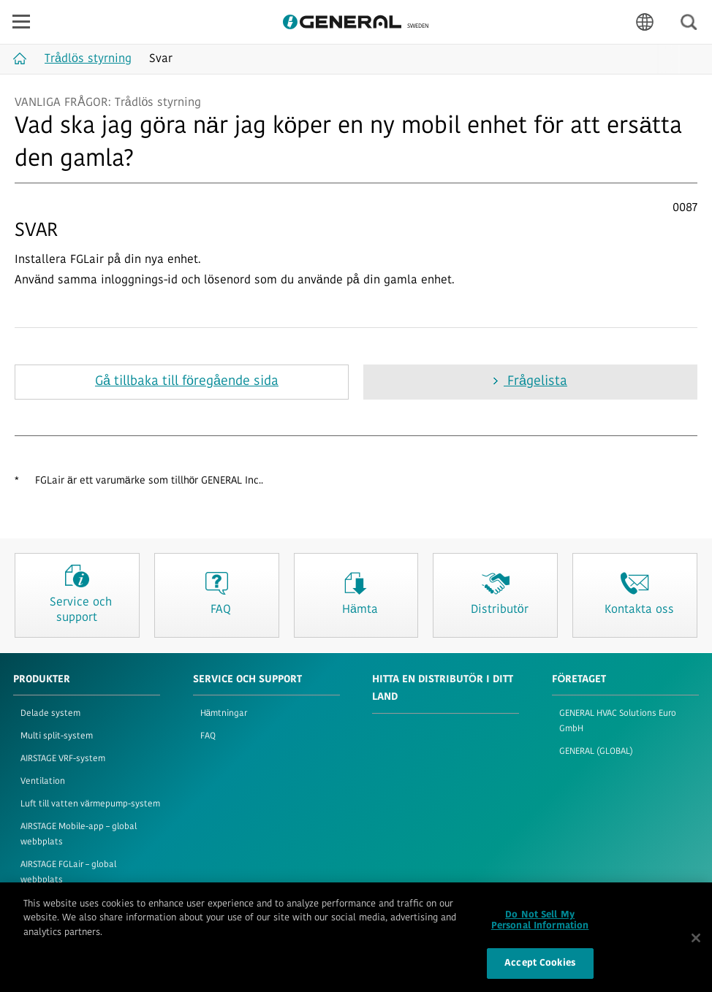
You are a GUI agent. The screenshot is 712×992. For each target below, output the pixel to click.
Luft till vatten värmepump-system (90, 804)
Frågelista (535, 382)
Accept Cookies (539, 969)
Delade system (50, 713)
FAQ (208, 736)
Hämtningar (224, 713)
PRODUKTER (41, 679)
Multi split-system (56, 736)
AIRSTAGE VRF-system (62, 759)
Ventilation (42, 781)
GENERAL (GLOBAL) (596, 751)
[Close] (696, 944)
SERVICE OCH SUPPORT (247, 679)
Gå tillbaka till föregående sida (187, 382)
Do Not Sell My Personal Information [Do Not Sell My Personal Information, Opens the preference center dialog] (540, 927)
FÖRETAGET (579, 679)
